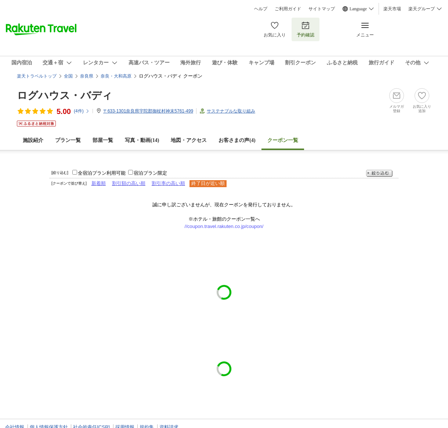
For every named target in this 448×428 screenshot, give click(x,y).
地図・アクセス (189, 140)
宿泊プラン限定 (150, 173)
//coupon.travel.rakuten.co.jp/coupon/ (224, 226)
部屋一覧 (103, 140)
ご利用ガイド (288, 8)
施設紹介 (33, 140)
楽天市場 (392, 8)
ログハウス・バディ (64, 95)
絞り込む (379, 173)
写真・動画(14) (142, 140)
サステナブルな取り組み (231, 111)
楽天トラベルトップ (37, 76)
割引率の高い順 (168, 183)
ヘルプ (260, 8)
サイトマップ (321, 8)
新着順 (98, 183)
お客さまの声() (236, 140)
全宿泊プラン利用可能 (102, 173)
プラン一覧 (68, 140)
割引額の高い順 (128, 183)
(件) (82, 111)
